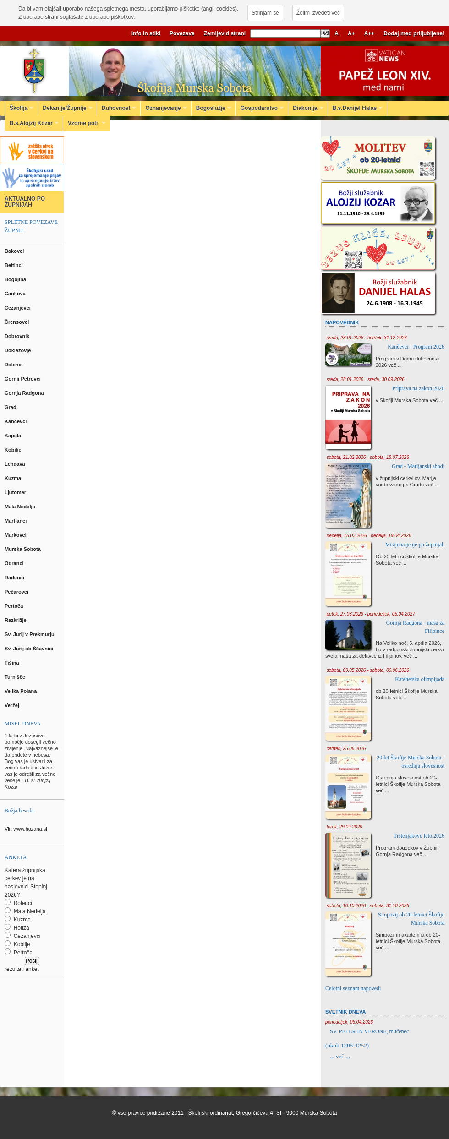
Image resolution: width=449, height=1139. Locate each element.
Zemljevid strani (225, 33)
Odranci (15, 563)
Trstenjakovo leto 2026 (419, 836)
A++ (369, 33)
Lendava (16, 464)
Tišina (13, 662)
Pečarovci (17, 591)
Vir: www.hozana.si (26, 829)
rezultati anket (22, 969)
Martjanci (16, 520)
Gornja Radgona (25, 393)
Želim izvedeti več (318, 13)
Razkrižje (16, 620)
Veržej (13, 705)
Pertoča (14, 606)
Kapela (13, 435)
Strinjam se (265, 13)
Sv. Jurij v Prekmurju (30, 634)
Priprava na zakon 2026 (418, 388)
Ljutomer (16, 492)
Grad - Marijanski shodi (418, 466)
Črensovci (17, 322)
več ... (395, 365)
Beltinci (14, 265)
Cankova (16, 293)
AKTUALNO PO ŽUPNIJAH (25, 202)
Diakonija (305, 108)
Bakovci (15, 251)
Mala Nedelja (21, 506)
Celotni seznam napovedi (353, 988)
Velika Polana (21, 691)
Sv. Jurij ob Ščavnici (30, 648)
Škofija (19, 108)
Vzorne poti (84, 123)
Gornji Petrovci (23, 378)
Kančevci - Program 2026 (416, 346)
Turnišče (16, 677)
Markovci (16, 535)
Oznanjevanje (163, 108)
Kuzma (13, 478)
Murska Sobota (24, 549)
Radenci (16, 577)
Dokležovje (19, 350)
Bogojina (16, 279)
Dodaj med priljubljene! (413, 33)
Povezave (182, 33)
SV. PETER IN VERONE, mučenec (369, 1031)
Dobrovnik (18, 336)
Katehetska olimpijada (419, 679)
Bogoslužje (211, 108)
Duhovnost (117, 108)
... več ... (340, 1056)
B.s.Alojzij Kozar (32, 123)
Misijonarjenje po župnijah (414, 544)
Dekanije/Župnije (65, 108)
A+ (351, 33)
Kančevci (16, 421)
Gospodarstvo (260, 108)
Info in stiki (145, 33)
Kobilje (14, 449)
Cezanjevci (18, 308)
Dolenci (14, 364)
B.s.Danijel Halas (355, 108)
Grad (11, 407)
